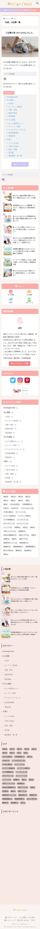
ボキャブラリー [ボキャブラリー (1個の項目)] (9, 523)
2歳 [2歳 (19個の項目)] (20, 496)
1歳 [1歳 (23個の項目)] (13, 496)
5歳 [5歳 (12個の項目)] (13, 500)
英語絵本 (11, 136)
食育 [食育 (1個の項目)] (6, 554)
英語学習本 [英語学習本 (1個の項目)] (24, 543)
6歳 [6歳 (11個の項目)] (20, 500)
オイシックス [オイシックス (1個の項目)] (20, 512)
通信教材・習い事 (15, 156)
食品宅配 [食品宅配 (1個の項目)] (27, 550)
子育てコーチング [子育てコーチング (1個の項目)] (10, 531)
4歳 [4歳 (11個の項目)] (6, 500)
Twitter (13, 384)
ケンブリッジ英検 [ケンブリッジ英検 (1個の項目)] (24, 516)
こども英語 (23, 917)
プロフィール (29, 300)
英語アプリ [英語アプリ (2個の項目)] (23, 539)
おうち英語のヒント (16, 123)
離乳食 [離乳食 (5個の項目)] (19, 550)
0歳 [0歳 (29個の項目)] (6, 496)
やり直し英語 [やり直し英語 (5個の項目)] (8, 512)
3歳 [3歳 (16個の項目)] (27, 496)
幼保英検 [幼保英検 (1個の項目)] (21, 531)
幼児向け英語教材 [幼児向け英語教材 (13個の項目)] (10, 535)
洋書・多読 (12, 110)
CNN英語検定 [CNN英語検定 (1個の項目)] (27, 504)
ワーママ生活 (13, 143)
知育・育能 (12, 149)
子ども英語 (11, 120)
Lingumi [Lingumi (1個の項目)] (14, 508)
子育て (9, 139)
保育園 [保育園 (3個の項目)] (17, 527)
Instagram (20, 384)
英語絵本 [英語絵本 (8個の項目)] (7, 546)
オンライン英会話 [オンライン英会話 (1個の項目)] (10, 516)
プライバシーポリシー (20, 924)
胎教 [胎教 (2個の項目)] (14, 539)
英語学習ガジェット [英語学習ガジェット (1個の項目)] (10, 543)
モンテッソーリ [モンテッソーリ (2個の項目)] (22, 523)
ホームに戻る (20, 164)
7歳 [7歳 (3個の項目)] (27, 500)
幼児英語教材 (13, 133)
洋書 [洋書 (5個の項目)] (33, 535)
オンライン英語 (14, 126)
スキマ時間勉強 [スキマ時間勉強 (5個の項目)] (9, 519)
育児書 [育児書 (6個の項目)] (6, 539)
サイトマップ (10, 920)
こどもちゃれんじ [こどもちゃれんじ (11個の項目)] (27, 508)
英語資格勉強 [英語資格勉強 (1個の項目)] (18, 546)
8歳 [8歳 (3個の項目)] (5, 504)
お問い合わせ (23, 920)
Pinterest (27, 384)
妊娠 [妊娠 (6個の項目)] (32, 527)
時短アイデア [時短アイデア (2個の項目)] (24, 535)
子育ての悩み (13, 146)
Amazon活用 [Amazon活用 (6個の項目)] (15, 504)
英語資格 (11, 116)
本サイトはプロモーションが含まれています (20, 10)
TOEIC (11, 104)
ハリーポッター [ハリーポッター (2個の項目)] (22, 519)
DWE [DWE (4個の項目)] (6, 508)
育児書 (11, 152)
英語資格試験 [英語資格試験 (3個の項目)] (30, 546)
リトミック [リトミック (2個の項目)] (8, 527)
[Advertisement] (20, 835)
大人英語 (10, 100)
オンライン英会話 (15, 107)
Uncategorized (12, 97)
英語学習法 (12, 113)
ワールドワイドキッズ (16, 130)
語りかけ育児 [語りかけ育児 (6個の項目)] (8, 550)
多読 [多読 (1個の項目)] (25, 527)
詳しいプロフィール (19, 363)
